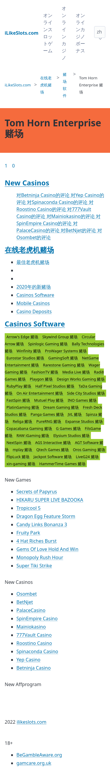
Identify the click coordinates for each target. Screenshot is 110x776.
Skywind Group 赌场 (60, 336)
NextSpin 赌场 (19, 442)
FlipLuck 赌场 (18, 456)
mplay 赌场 (23, 449)
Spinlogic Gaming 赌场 (48, 343)
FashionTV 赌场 (45, 372)
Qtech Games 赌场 (53, 449)
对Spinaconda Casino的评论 (58, 202)
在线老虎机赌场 (29, 249)
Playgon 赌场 (41, 379)
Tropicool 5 (28, 508)
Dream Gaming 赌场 (61, 407)
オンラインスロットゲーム (48, 33)
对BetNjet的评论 (79, 230)
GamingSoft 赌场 (63, 358)
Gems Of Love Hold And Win (47, 549)
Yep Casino (28, 659)
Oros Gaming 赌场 (89, 449)
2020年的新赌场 (33, 287)
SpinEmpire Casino (36, 618)
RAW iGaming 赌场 (33, 435)
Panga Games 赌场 (48, 414)
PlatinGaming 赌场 (23, 407)
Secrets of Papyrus (36, 491)
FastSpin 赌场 (18, 400)
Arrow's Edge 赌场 (22, 336)
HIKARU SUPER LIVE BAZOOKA (49, 500)
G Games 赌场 (69, 428)
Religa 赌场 (23, 421)
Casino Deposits (34, 311)
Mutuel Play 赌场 (49, 400)
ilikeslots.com (31, 722)
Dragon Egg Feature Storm (45, 516)
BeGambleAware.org (39, 755)
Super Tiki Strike (34, 565)
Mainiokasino (31, 627)
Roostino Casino (34, 643)
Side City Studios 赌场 (86, 393)
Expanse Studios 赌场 (83, 421)
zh (99, 32)
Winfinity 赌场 (29, 350)
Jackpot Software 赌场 (52, 456)
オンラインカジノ (64, 33)
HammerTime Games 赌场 (62, 463)
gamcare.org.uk (33, 763)
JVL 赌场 (75, 414)
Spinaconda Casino (37, 651)
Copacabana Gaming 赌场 (29, 428)
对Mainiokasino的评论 (71, 216)
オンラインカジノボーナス (80, 33)
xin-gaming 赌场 (21, 463)
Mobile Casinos (33, 303)
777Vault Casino (34, 635)
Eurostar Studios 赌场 (25, 358)
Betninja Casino (33, 668)
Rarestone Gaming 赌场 (64, 365)
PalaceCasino (30, 610)
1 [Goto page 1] (6, 165)
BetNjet (24, 602)
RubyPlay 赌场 (19, 386)
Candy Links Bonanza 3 (41, 524)
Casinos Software (35, 295)
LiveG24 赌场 (87, 456)
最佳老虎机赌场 (32, 262)
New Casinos (27, 182)
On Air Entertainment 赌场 (40, 393)
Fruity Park (28, 532)
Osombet (26, 594)
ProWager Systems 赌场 (66, 350)
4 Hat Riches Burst (36, 541)
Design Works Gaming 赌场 (80, 379)
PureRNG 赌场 (49, 421)
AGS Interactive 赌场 (53, 442)
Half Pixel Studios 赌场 (55, 386)
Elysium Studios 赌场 (71, 435)
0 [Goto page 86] (13, 165)
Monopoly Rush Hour (39, 557)
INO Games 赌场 (82, 400)
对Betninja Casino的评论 (43, 195)
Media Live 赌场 (76, 372)
